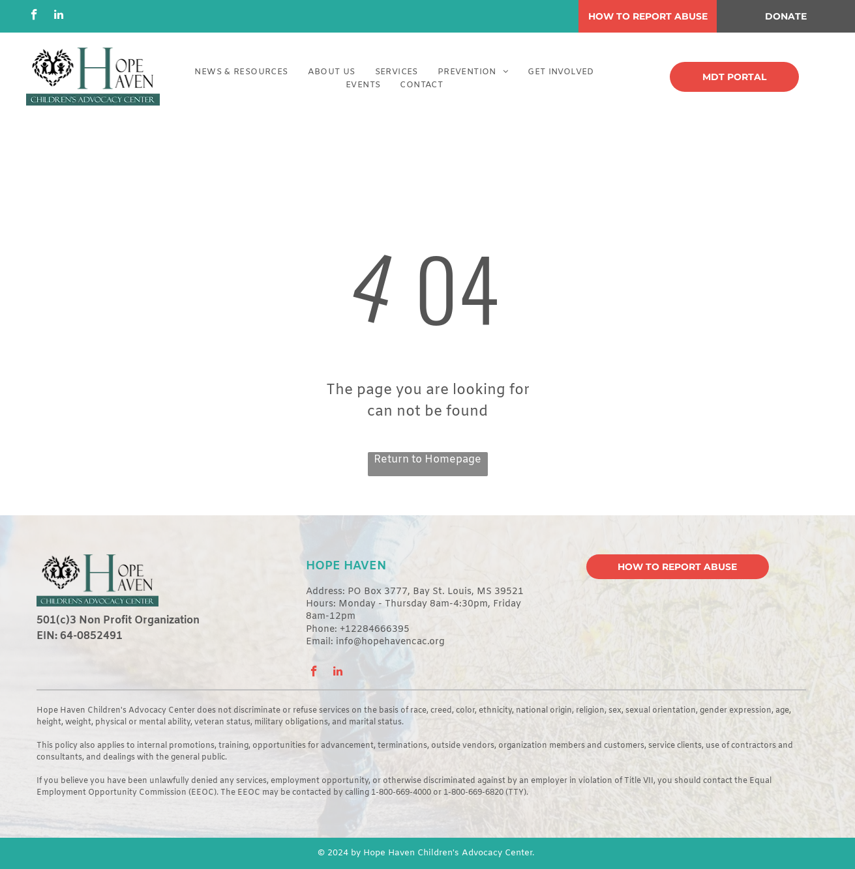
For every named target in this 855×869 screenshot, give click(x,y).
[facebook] (34, 16)
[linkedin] (58, 16)
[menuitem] (241, 72)
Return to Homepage (427, 459)
